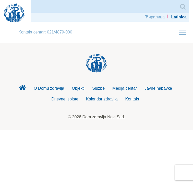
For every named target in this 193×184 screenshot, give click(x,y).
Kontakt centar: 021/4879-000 (45, 32)
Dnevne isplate (64, 99)
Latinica (179, 17)
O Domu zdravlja (49, 88)
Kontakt (132, 99)
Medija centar (124, 88)
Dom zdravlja (22, 89)
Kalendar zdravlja (102, 99)
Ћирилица (155, 17)
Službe (98, 88)
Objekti (78, 88)
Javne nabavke (158, 88)
